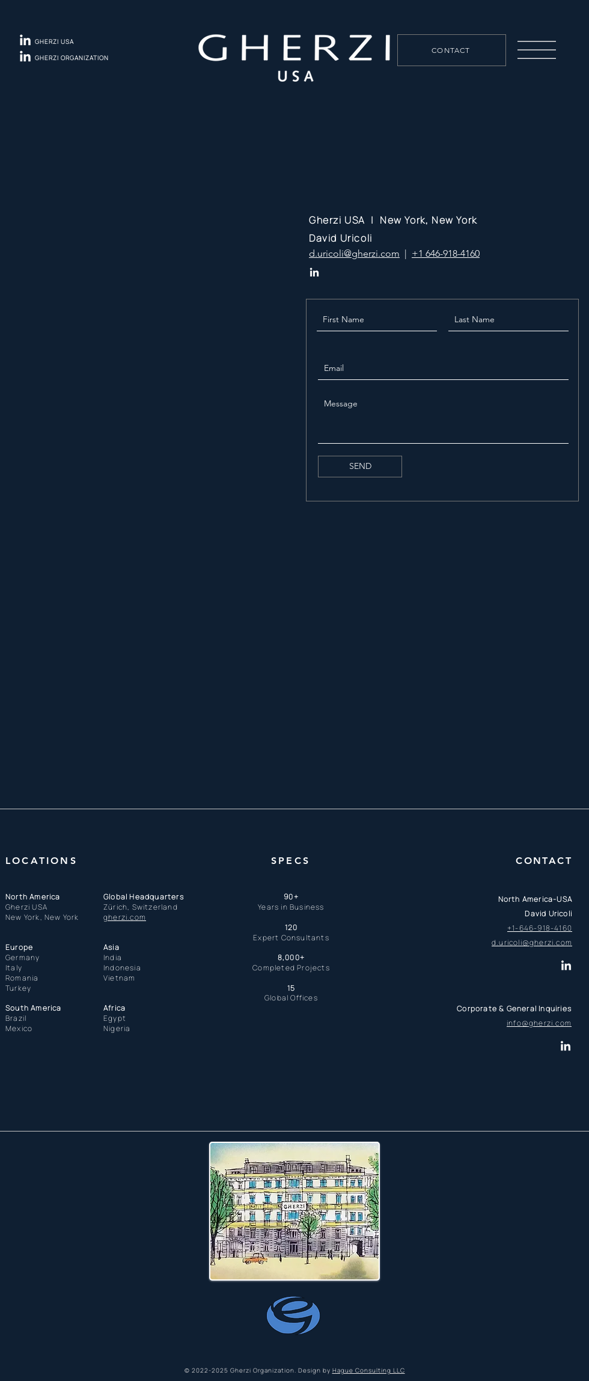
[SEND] (360, 466)
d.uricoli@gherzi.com (354, 253)
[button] (536, 50)
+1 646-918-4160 (446, 253)
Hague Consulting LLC (368, 1370)
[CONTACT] (451, 50)
